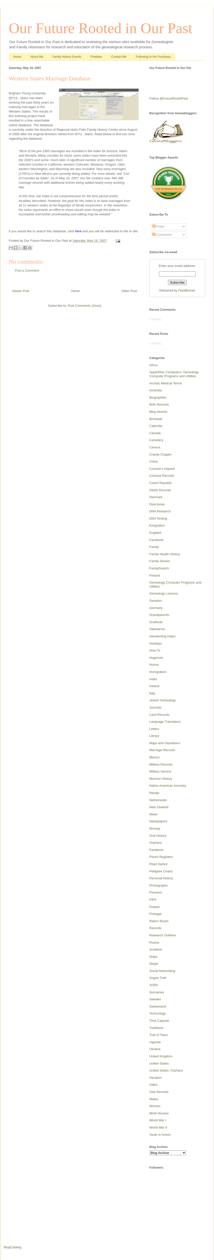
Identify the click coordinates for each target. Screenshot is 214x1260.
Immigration (157, 672)
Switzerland (157, 1006)
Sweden (155, 999)
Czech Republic (160, 483)
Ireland (154, 686)
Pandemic (156, 850)
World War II (158, 1127)
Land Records (159, 715)
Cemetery (156, 440)
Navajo (154, 793)
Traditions (156, 1028)
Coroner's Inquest (162, 469)
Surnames (156, 992)
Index (153, 679)
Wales (153, 1099)
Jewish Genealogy (162, 700)
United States (159, 1063)
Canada (155, 433)
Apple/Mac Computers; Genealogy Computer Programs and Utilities (174, 374)
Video (153, 1084)
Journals (155, 707)
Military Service (160, 771)
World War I (157, 1120)
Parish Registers (161, 857)
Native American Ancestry (167, 785)
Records (155, 928)
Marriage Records (162, 750)
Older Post (129, 291)
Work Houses (159, 1113)
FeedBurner (186, 290)
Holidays (155, 643)
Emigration (157, 525)
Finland (154, 575)
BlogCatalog (12, 1247)
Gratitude (155, 622)
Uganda (155, 1042)
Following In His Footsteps (153, 57)
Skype (153, 963)
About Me (36, 57)
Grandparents (159, 615)
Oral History (157, 836)
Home (17, 57)
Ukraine (154, 1049)
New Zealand (158, 807)
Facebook (156, 540)
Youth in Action (160, 1135)
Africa (153, 365)
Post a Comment (27, 270)
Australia (155, 390)
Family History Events (66, 57)
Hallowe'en (157, 629)
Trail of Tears (158, 1035)
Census (154, 447)
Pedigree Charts (161, 871)
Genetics (155, 600)
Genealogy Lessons (163, 593)
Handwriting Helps (162, 636)
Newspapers (158, 821)
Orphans (155, 842)
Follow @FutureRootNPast (168, 98)
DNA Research (160, 511)
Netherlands (158, 800)
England (155, 533)
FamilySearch (159, 568)
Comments (162, 235)
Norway (154, 828)
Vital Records (158, 1092)
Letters (154, 729)
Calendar (155, 426)
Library (154, 736)
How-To (154, 650)
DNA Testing (158, 518)
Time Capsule (159, 1020)
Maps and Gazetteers (164, 743)
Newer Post (20, 291)
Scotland (155, 949)
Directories (157, 504)
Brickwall (155, 419)
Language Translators (165, 721)
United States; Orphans (166, 1070)
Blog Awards (158, 412)
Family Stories (159, 561)
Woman (154, 1106)
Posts (158, 226)
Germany (155, 608)
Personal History (161, 878)
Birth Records (159, 404)
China (153, 461)
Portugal (155, 914)
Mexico (154, 757)
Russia (154, 942)
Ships (153, 957)
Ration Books (158, 921)
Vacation (155, 1078)
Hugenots (156, 658)
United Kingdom (160, 1056)
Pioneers (155, 892)
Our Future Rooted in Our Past (100, 28)
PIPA (153, 899)
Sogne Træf (157, 978)
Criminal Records (161, 476)
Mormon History (160, 778)
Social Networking (162, 971)
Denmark (155, 497)
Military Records (160, 764)
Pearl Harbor (158, 864)
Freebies (96, 57)
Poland (154, 907)
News (153, 814)
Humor (154, 664)
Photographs (158, 885)
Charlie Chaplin (160, 454)
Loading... (156, 319)
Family (154, 547)
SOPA (153, 985)
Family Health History (164, 554)
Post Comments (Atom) (84, 305)
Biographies (157, 397)
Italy (152, 693)
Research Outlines (162, 935)
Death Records (160, 490)
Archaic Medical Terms (165, 383)
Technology (157, 1013)
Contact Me (118, 57)
